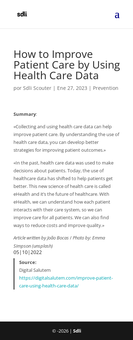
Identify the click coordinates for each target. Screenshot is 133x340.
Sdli (77, 331)
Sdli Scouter (37, 88)
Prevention (105, 88)
